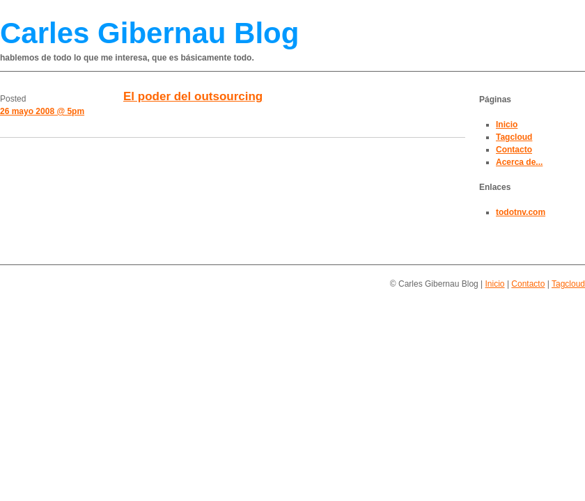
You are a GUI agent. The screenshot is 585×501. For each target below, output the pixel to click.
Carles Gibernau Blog (149, 33)
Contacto (514, 149)
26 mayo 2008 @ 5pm (42, 111)
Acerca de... (519, 162)
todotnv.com (520, 212)
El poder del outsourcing (193, 96)
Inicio (506, 124)
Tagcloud (514, 137)
